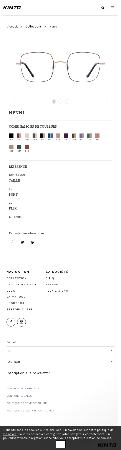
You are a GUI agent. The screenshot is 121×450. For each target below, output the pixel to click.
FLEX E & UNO (57, 290)
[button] (60, 351)
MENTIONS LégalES (19, 395)
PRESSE (52, 284)
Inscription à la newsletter (28, 373)
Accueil (12, 26)
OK (60, 444)
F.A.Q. (50, 278)
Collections (33, 26)
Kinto (12, 8)
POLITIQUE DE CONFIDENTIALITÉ (27, 403)
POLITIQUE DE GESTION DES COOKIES (30, 410)
